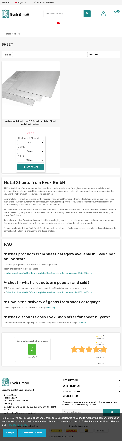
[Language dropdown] (21, 2)
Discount (82, 323)
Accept (10, 433)
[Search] (67, 13)
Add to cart (30, 167)
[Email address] (82, 412)
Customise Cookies (32, 433)
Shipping (51, 307)
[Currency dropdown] (5, 2)
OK (111, 412)
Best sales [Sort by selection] (93, 54)
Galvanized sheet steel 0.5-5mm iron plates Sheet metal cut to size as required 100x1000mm (49, 273)
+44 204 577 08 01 (44, 2)
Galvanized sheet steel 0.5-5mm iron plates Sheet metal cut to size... (30, 122)
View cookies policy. (17, 425)
